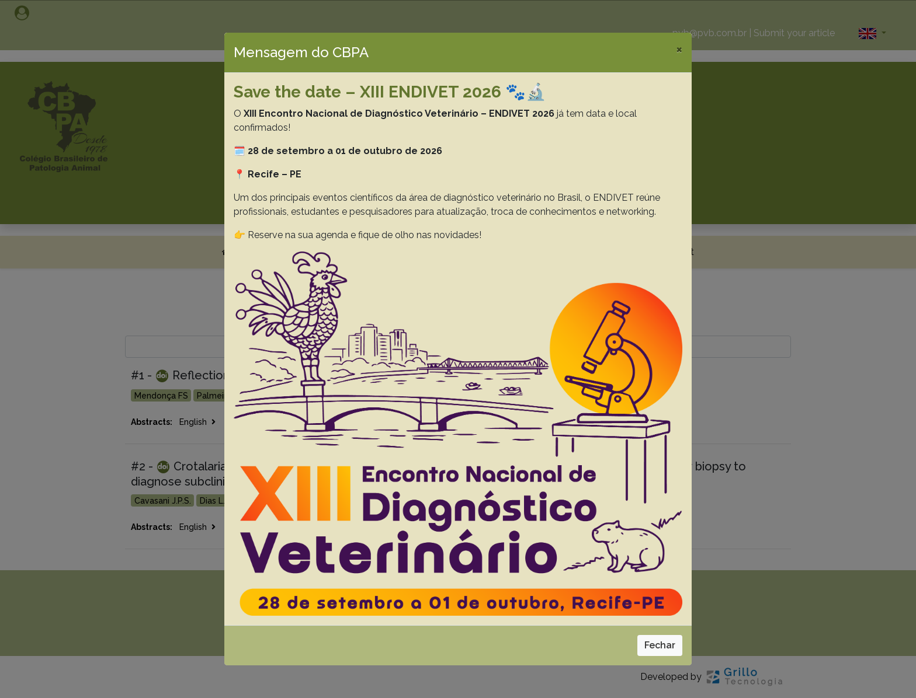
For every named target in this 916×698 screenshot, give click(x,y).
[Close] (679, 49)
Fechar (659, 645)
